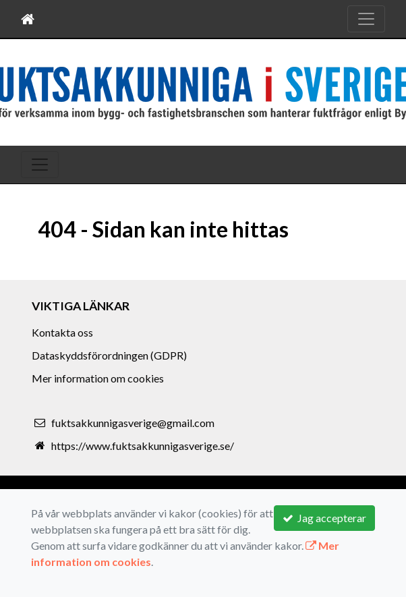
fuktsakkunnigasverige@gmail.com (132, 422)
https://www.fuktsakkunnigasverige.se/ (142, 445)
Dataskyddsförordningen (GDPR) (109, 355)
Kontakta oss (62, 332)
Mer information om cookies (98, 378)
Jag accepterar (324, 517)
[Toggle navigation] (366, 18)
